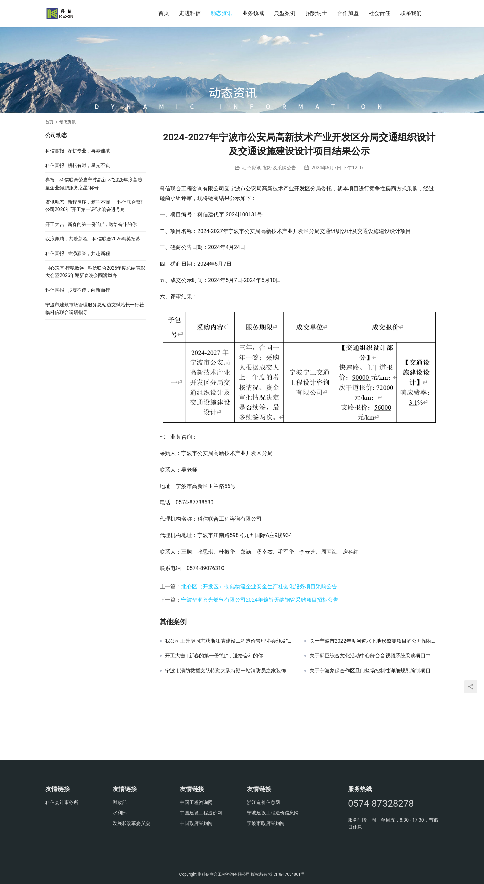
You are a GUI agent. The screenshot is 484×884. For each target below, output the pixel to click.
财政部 (120, 802)
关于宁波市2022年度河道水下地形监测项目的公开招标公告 (374, 641)
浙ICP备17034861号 (286, 874)
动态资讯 (221, 13)
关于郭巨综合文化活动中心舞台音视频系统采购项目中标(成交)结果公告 (374, 656)
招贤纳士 (316, 13)
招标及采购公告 (279, 167)
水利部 (120, 812)
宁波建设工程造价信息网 (273, 812)
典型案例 (284, 13)
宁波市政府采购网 (266, 823)
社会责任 (379, 13)
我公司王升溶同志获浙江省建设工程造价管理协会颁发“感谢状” (229, 641)
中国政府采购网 (196, 823)
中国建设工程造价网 (201, 812)
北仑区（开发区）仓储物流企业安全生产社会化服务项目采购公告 (259, 586)
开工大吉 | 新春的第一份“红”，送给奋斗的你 (214, 656)
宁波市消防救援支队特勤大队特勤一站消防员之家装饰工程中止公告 (229, 671)
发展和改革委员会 (131, 823)
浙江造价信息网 (263, 802)
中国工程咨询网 (196, 802)
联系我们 (411, 13)
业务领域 (253, 13)
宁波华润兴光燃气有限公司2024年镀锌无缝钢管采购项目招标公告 (259, 600)
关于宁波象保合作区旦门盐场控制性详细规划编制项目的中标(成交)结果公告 (374, 671)
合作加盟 (348, 13)
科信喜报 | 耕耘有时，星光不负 (77, 165)
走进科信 (190, 13)
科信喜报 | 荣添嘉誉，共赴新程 (77, 253)
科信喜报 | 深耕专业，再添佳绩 (77, 150)
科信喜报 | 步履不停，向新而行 (77, 290)
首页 (163, 13)
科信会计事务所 (61, 802)
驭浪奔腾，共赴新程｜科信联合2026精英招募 (92, 238)
